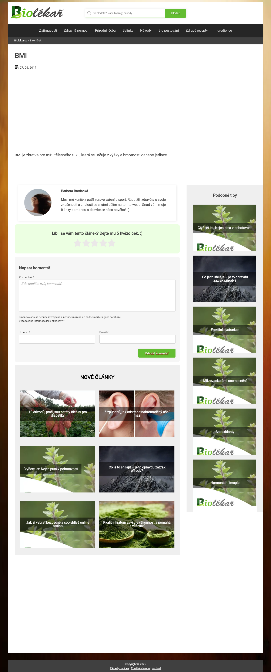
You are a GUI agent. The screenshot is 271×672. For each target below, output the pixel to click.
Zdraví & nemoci (76, 30)
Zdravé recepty (197, 30)
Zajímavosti (48, 30)
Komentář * (26, 277)
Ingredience (223, 30)
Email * (103, 332)
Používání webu (140, 668)
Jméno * (24, 332)
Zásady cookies (119, 668)
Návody (146, 30)
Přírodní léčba (105, 30)
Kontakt (156, 668)
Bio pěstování (168, 30)
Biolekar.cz (20, 40)
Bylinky (128, 30)
